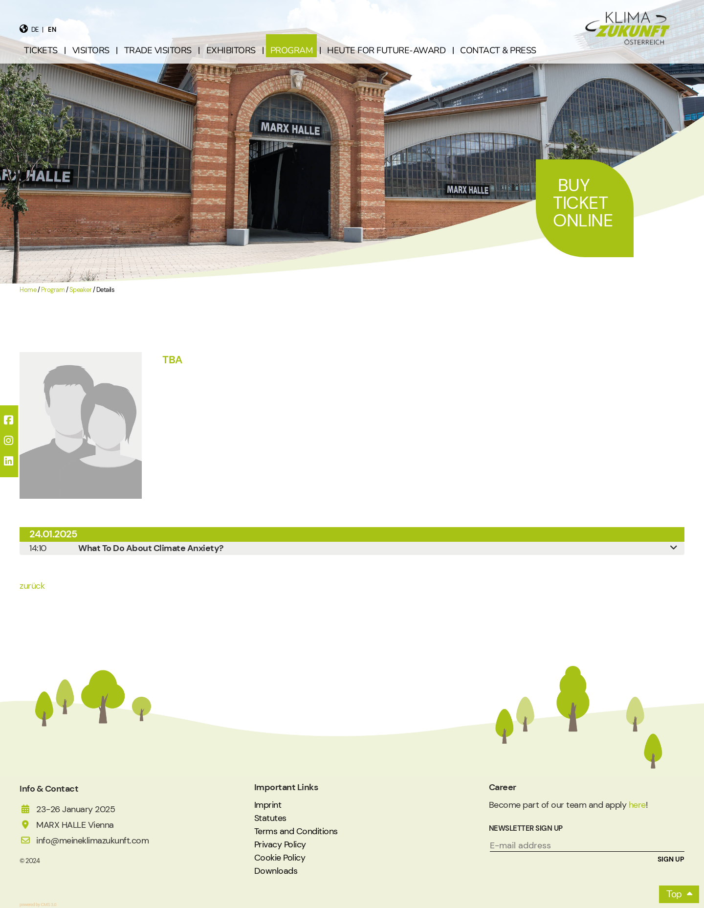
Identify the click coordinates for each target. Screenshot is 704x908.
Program (53, 290)
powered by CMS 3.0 (38, 904)
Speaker (80, 290)
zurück (32, 586)
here (637, 805)
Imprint (268, 805)
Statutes (270, 818)
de (35, 29)
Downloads (276, 871)
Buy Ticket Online (583, 203)
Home (28, 290)
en (52, 29)
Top (674, 894)
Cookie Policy (280, 858)
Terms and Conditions (296, 831)
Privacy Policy (280, 844)
